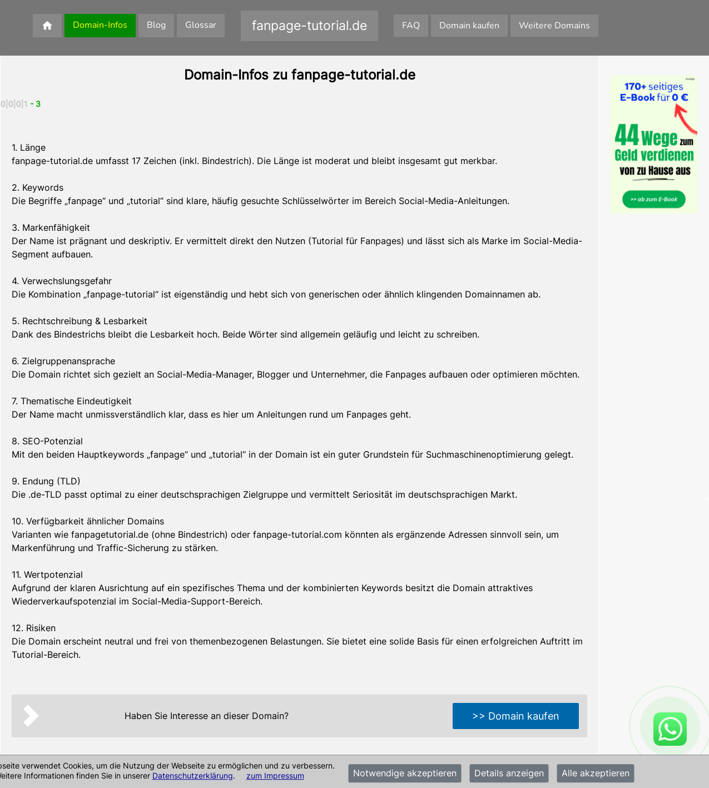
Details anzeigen (509, 773)
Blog (156, 25)
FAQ (411, 25)
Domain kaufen (469, 25)
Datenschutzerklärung (192, 775)
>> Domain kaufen (515, 716)
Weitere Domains (554, 25)
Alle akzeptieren (595, 773)
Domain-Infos (100, 25)
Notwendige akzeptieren (405, 773)
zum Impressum (275, 775)
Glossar (200, 25)
